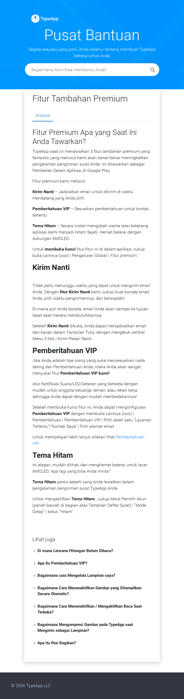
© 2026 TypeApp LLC (31, 685)
